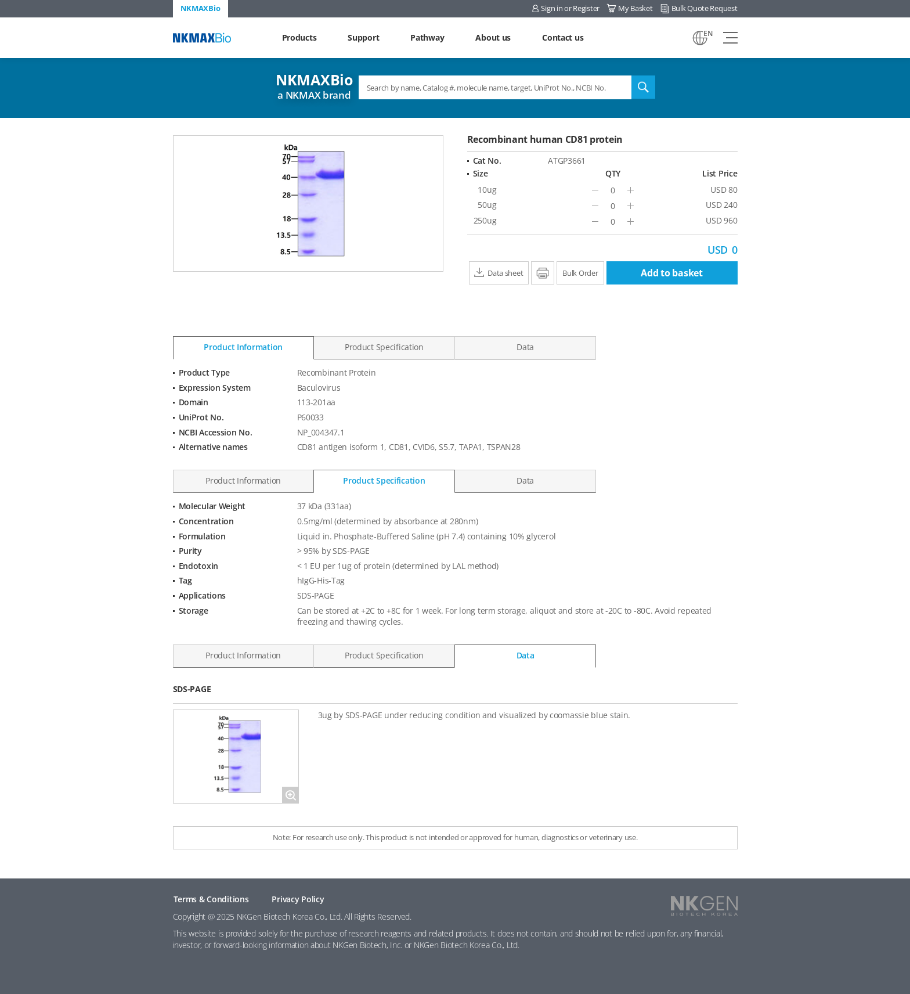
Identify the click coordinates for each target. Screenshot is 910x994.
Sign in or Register (570, 8)
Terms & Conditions (211, 899)
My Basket (635, 8)
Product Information (243, 346)
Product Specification (384, 346)
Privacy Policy (298, 899)
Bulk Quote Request (704, 8)
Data (525, 346)
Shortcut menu (0, 0)
